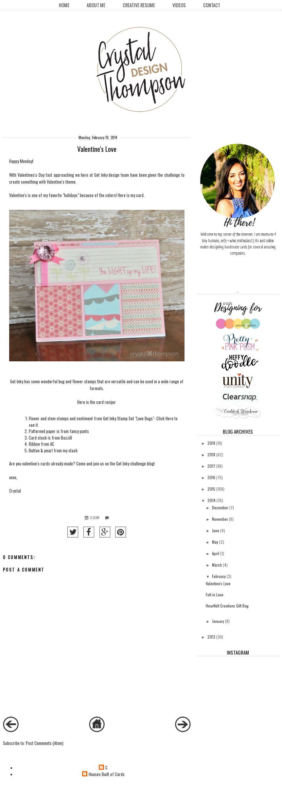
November (220, 519)
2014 (211, 500)
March (217, 565)
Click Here (164, 418)
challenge (172, 175)
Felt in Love (214, 594)
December (220, 507)
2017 (211, 466)
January (218, 621)
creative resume (139, 5)
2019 (211, 443)
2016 (211, 477)
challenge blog (142, 463)
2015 (211, 489)
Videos (179, 5)
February (219, 576)
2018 (211, 454)
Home (64, 5)
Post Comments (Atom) (44, 743)
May (215, 542)
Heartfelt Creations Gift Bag (227, 605)
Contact (211, 5)
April (215, 553)
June (215, 530)
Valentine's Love (218, 583)
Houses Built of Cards (107, 774)
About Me (96, 5)
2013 (211, 637)
